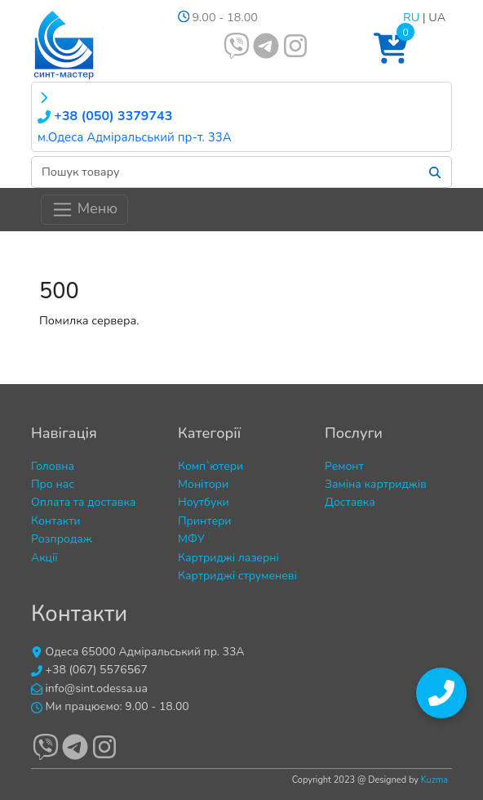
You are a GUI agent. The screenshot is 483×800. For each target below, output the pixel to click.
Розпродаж (61, 539)
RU (411, 17)
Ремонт (344, 466)
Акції (44, 557)
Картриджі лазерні (228, 557)
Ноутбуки (203, 502)
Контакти (56, 521)
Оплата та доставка (83, 502)
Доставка (350, 502)
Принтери (205, 521)
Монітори (203, 484)
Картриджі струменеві (237, 575)
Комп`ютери (210, 466)
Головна (52, 466)
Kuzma (434, 780)
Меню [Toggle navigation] (84, 210)
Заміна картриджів (376, 484)
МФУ (191, 539)
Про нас (52, 484)
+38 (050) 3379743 (105, 116)
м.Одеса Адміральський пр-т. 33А (135, 137)
